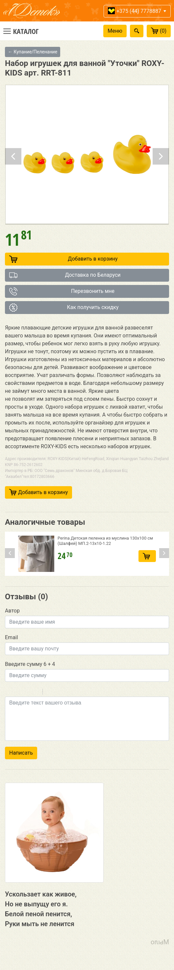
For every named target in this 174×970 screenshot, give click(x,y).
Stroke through (35, 692)
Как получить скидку (64, 307)
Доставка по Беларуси (65, 275)
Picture (76, 692)
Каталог (26, 31)
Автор (12, 611)
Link (67, 692)
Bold (9, 692)
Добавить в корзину (63, 259)
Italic (17, 692)
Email (11, 637)
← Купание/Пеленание (32, 51)
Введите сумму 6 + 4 (30, 664)
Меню (115, 31)
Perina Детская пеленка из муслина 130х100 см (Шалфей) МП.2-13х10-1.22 (105, 541)
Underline (26, 692)
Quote (50, 692)
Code (59, 692)
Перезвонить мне (61, 291)
